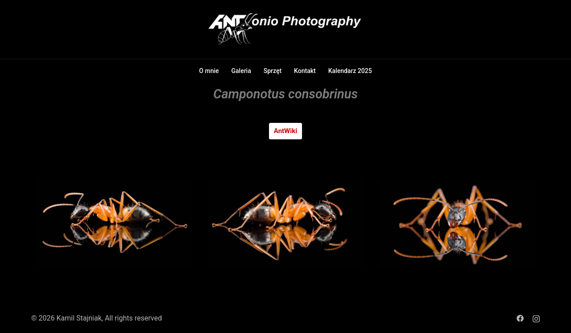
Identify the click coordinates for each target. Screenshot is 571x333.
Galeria (241, 70)
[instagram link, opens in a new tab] (536, 318)
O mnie (209, 70)
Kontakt (305, 70)
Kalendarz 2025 (350, 70)
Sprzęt (272, 70)
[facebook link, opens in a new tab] (520, 318)
